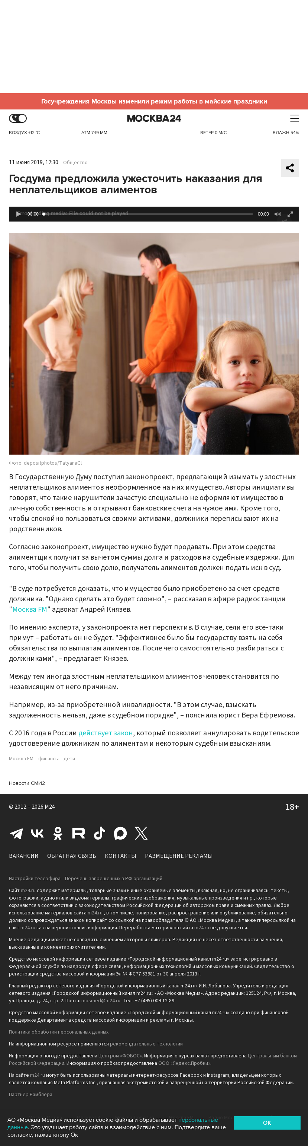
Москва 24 (154, 118)
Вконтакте (37, 833)
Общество (75, 162)
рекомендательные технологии (146, 1044)
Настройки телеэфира (35, 878)
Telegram (16, 833)
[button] (18, 214)
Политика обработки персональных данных (58, 1032)
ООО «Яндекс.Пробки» (184, 1063)
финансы (48, 758)
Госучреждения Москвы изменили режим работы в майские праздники (154, 101)
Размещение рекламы (179, 856)
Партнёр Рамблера (30, 1094)
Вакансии (24, 856)
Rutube (78, 833)
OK (267, 1123)
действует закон (105, 733)
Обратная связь (71, 856)
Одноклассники (58, 833)
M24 (50, 807)
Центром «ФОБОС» (120, 1056)
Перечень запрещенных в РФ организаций (113, 878)
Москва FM (29, 609)
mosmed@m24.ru (100, 1001)
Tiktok (99, 833)
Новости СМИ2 (27, 783)
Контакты (120, 856)
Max (120, 833)
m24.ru (28, 890)
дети (69, 758)
